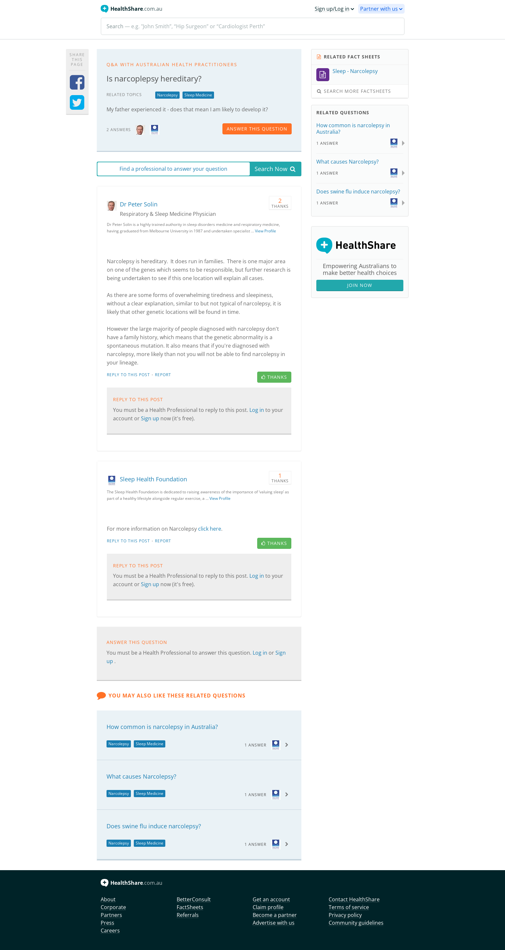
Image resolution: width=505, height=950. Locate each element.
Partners (111, 915)
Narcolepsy (167, 95)
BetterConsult (194, 899)
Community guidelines (356, 922)
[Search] (253, 26)
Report (163, 374)
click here (209, 528)
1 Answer (255, 745)
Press (107, 922)
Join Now (359, 285)
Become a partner (275, 915)
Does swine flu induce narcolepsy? (154, 826)
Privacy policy (345, 915)
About (108, 899)
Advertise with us (274, 922)
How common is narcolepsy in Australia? (162, 727)
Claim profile (268, 907)
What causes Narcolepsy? (141, 776)
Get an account (271, 899)
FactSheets (190, 907)
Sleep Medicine (198, 95)
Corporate (113, 907)
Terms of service (349, 907)
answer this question (257, 129)
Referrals (188, 915)
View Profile (265, 231)
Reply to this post (128, 374)
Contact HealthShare (354, 899)
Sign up (150, 418)
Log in (257, 409)
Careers (110, 930)
